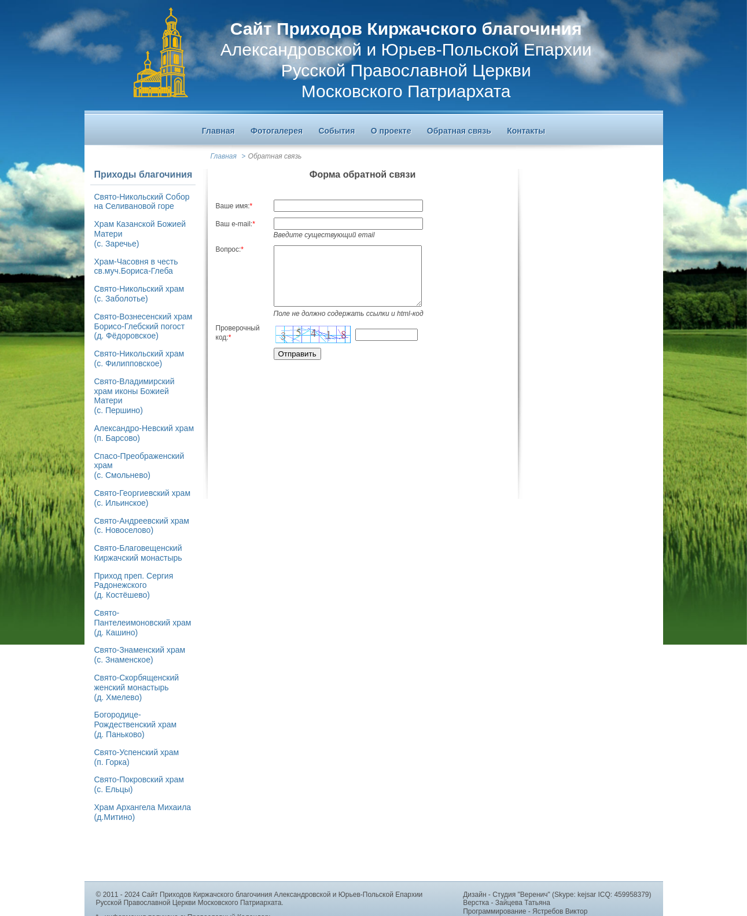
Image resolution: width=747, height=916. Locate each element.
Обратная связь (275, 156)
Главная (224, 156)
